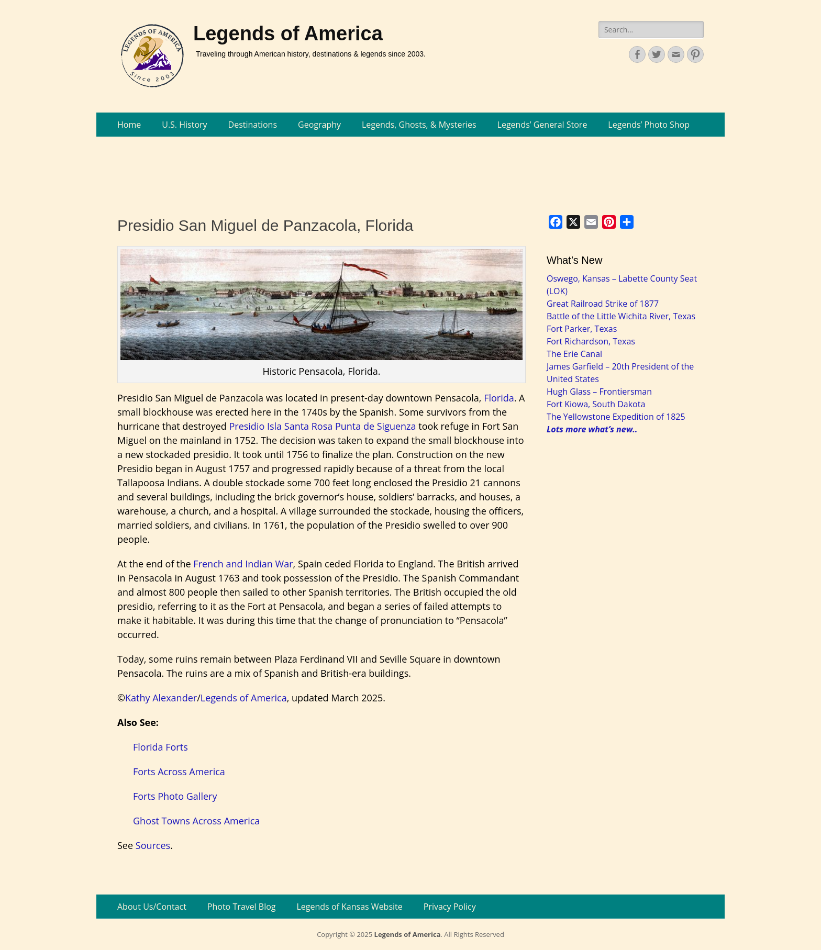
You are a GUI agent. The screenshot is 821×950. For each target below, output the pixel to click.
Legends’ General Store (542, 124)
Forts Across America (179, 771)
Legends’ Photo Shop (649, 124)
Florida (499, 398)
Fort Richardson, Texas (591, 341)
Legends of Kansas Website (350, 906)
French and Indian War (243, 563)
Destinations (252, 124)
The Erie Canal (574, 354)
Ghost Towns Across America (196, 820)
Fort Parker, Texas (582, 328)
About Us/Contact (151, 906)
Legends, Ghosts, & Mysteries (419, 124)
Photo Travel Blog (241, 906)
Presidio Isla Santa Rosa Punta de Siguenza (322, 426)
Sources (153, 845)
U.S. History (184, 124)
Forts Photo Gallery (175, 796)
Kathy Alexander (161, 697)
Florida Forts (160, 747)
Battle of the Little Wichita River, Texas (621, 316)
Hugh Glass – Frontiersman (599, 391)
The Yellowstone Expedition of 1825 (616, 416)
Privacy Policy (450, 906)
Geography (319, 124)
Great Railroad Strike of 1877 (603, 303)
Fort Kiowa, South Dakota (596, 404)
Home (129, 124)
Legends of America (288, 33)
